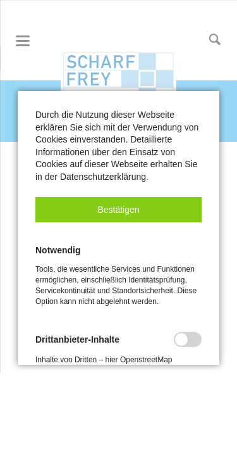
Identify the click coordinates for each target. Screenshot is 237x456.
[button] (118, 209)
